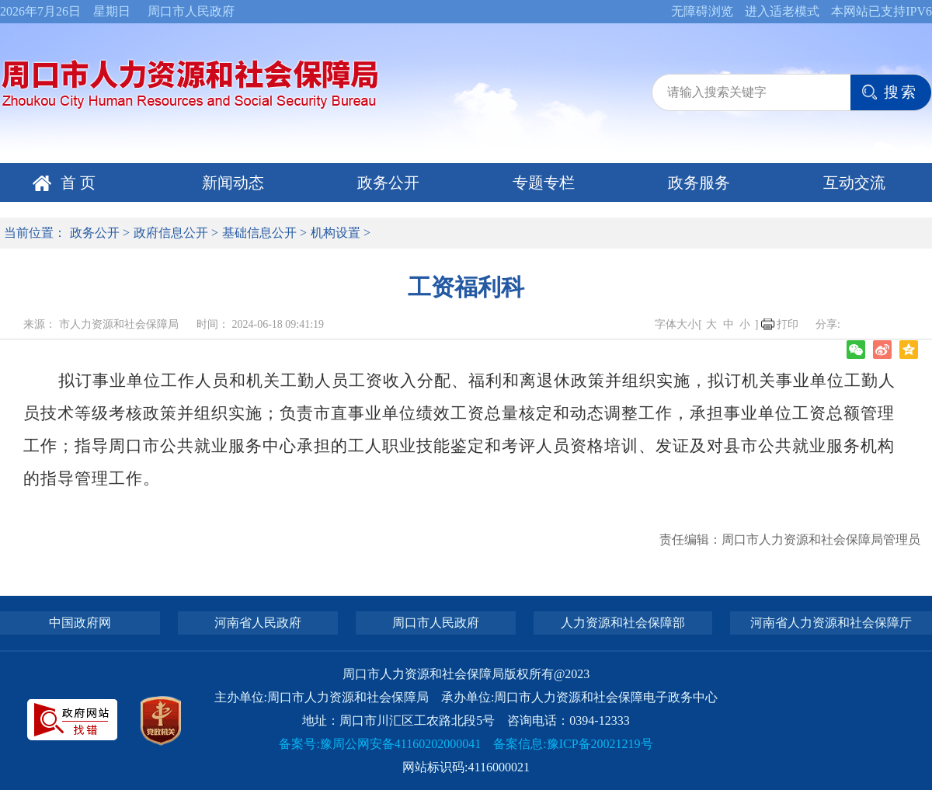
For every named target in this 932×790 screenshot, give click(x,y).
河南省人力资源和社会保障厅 (831, 622)
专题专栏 (544, 182)
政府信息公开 (171, 232)
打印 (787, 324)
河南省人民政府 (257, 622)
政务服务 (699, 182)
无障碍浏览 (702, 11)
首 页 (78, 182)
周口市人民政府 (191, 11)
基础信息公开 (259, 232)
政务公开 (388, 182)
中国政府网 (80, 622)
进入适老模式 (782, 11)
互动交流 (854, 182)
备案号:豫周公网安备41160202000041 (380, 743)
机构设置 (335, 232)
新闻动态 (233, 182)
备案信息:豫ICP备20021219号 (572, 743)
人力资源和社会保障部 (623, 622)
